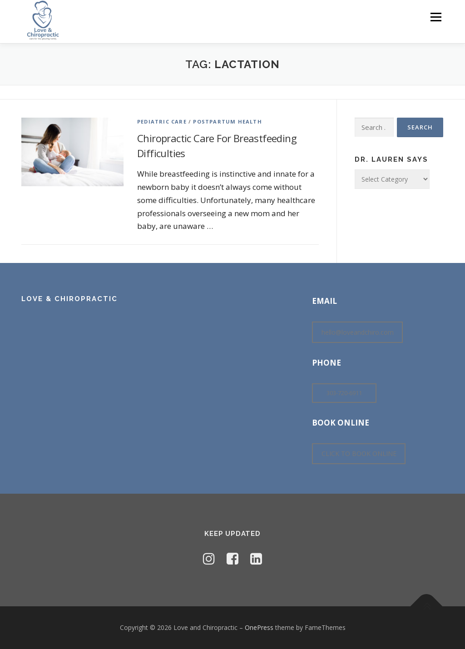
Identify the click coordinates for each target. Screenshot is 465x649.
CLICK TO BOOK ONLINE (359, 453)
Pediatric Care (162, 121)
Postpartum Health (227, 121)
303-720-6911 (344, 393)
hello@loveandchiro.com (358, 332)
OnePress (259, 627)
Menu (436, 17)
